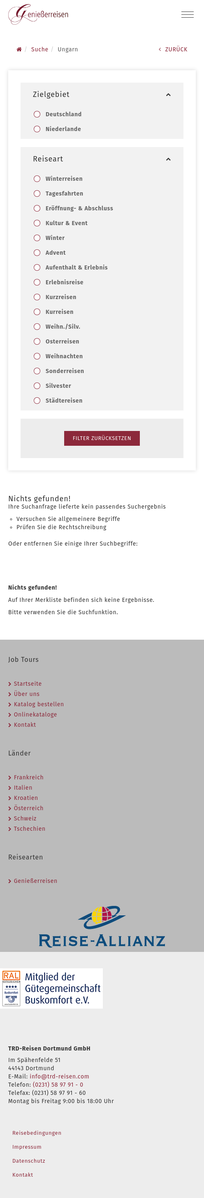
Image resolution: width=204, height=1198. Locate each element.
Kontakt (25, 724)
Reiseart (102, 159)
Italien (23, 787)
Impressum (27, 1147)
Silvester (58, 385)
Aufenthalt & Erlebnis (76, 267)
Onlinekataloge (35, 714)
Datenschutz (28, 1161)
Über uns (27, 694)
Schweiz (25, 818)
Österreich (29, 808)
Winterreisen (64, 178)
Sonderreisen (64, 371)
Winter (55, 238)
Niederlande (63, 129)
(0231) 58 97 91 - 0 (58, 1084)
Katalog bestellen (39, 704)
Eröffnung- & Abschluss (79, 208)
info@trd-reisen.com (59, 1076)
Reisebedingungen (37, 1133)
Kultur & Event (66, 223)
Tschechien (30, 828)
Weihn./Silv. (63, 326)
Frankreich (29, 777)
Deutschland (63, 114)
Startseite (28, 683)
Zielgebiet (102, 94)
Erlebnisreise (64, 282)
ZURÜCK (173, 49)
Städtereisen (64, 400)
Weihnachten (64, 356)
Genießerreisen (36, 881)
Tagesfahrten (64, 193)
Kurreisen (59, 312)
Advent (55, 252)
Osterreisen (62, 341)
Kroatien (26, 798)
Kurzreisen (60, 297)
